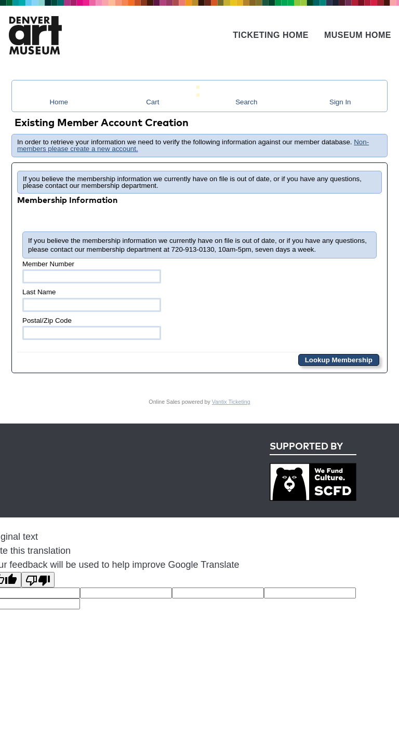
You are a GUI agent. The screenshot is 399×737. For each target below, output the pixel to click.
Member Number (91, 271)
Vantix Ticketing (231, 402)
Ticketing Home (271, 35)
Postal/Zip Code (91, 328)
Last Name (91, 299)
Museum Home (357, 35)
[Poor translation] (38, 580)
